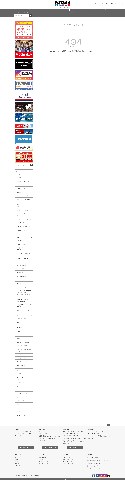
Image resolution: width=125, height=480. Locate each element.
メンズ (18, 331)
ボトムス (19, 338)
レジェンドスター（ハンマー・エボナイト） (23, 311)
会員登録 (107, 3)
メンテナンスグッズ (22, 393)
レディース (19, 335)
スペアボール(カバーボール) (24, 219)
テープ (18, 404)
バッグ (28, 10)
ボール (22, 10)
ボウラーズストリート (62, 10)
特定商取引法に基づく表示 (22, 475)
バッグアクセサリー (22, 287)
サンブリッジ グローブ (22, 361)
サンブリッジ (20, 373)
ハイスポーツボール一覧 (23, 181)
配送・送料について (68, 459)
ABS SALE (19, 192)
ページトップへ (108, 425)
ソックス (19, 397)
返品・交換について (68, 463)
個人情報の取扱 (35, 475)
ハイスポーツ (20, 240)
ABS (18, 322)
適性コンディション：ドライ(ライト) (24, 200)
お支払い (17, 429)
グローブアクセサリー (22, 358)
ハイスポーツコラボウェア (21, 13)
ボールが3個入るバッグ (23, 272)
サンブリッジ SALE (22, 177)
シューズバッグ (21, 280)
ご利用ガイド (113, 3)
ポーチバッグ (20, 283)
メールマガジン (121, 3)
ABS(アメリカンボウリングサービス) (24, 248)
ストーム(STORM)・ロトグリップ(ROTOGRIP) (24, 300)
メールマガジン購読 (44, 461)
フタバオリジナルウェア (23, 342)
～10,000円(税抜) (21, 223)
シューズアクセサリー (22, 258)
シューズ (35, 10)
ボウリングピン (21, 401)
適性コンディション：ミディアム (24, 205)
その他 (18, 412)
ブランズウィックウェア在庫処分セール (24, 350)
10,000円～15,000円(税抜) (23, 226)
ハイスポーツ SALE (22, 185)
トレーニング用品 (21, 415)
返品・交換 (66, 429)
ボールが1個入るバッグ (23, 265)
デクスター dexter (21, 244)
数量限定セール (21, 230)
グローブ (42, 10)
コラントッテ (20, 390)
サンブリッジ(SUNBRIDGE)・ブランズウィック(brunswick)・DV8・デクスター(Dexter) (24, 293)
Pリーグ (19, 408)
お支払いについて (67, 461)
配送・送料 (42, 429)
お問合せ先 (90, 429)
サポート (65, 454)
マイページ (96, 3)
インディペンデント (75, 10)
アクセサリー (50, 10)
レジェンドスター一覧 (22, 196)
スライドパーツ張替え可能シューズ (24, 254)
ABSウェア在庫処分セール (23, 346)
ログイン (90, 3)
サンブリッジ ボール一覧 (23, 174)
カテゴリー (18, 454)
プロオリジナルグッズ (69, 13)
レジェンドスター (21, 386)
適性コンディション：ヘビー (24, 210)
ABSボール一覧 (21, 188)
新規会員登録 (42, 457)
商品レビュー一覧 (43, 463)
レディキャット (87, 10)
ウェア (16, 10)
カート (101, 3)
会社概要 (90, 454)
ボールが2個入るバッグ (23, 269)
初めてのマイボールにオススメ (24, 214)
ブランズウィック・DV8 (23, 318)
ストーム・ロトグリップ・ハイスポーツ (24, 326)
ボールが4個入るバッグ (23, 276)
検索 (30, 15)
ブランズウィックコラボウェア (101, 10)
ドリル (18, 233)
